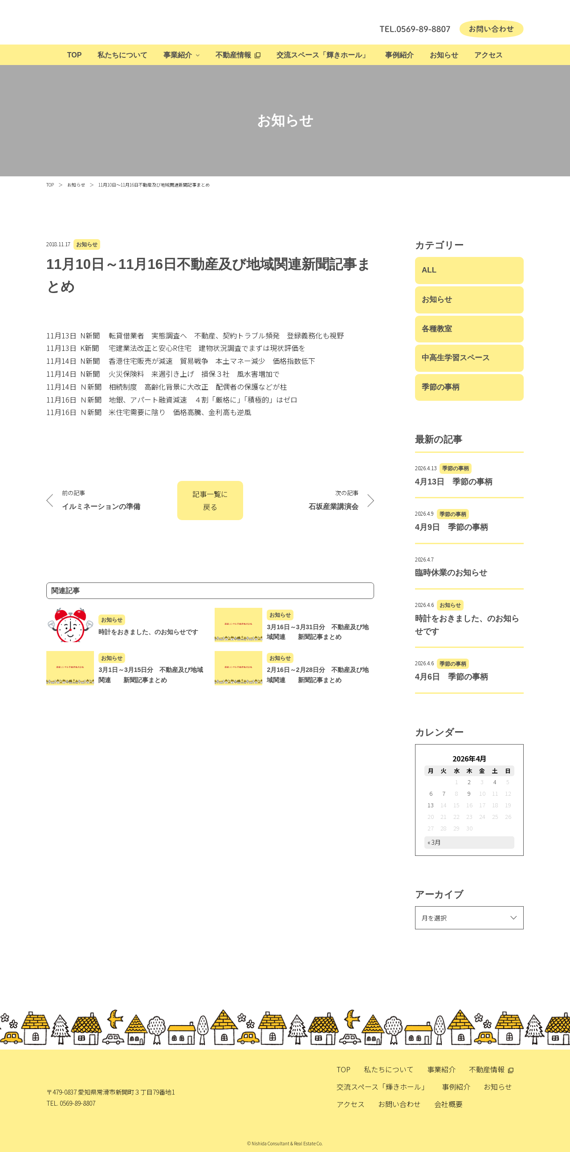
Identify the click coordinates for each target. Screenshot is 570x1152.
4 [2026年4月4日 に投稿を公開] (495, 781)
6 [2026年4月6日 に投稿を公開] (430, 793)
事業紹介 (177, 55)
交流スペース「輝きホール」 (323, 55)
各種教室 (437, 329)
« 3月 (434, 842)
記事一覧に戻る (210, 500)
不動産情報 (233, 55)
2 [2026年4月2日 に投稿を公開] (469, 781)
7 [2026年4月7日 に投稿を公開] (443, 793)
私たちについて (122, 55)
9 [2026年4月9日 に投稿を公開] (469, 793)
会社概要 (448, 1104)
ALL (429, 270)
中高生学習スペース (456, 358)
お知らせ (444, 55)
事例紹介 (399, 55)
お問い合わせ (399, 1104)
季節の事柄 (441, 387)
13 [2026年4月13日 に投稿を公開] (431, 805)
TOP (74, 55)
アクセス (488, 55)
